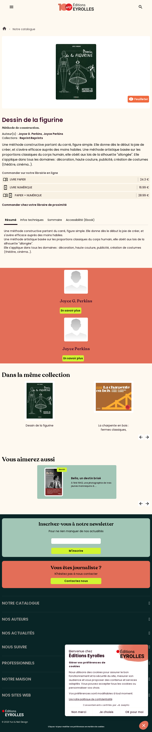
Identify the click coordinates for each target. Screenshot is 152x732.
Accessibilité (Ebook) (80, 220)
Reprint (25, 138)
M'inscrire (76, 551)
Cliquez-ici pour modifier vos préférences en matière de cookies (76, 727)
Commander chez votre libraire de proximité (34, 205)
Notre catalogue (24, 29)
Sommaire (55, 220)
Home (4, 29)
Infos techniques (32, 220)
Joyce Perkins (53, 134)
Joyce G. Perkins (30, 134)
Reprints (37, 138)
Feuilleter (138, 99)
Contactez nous (76, 581)
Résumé (10, 220)
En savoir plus (70, 310)
